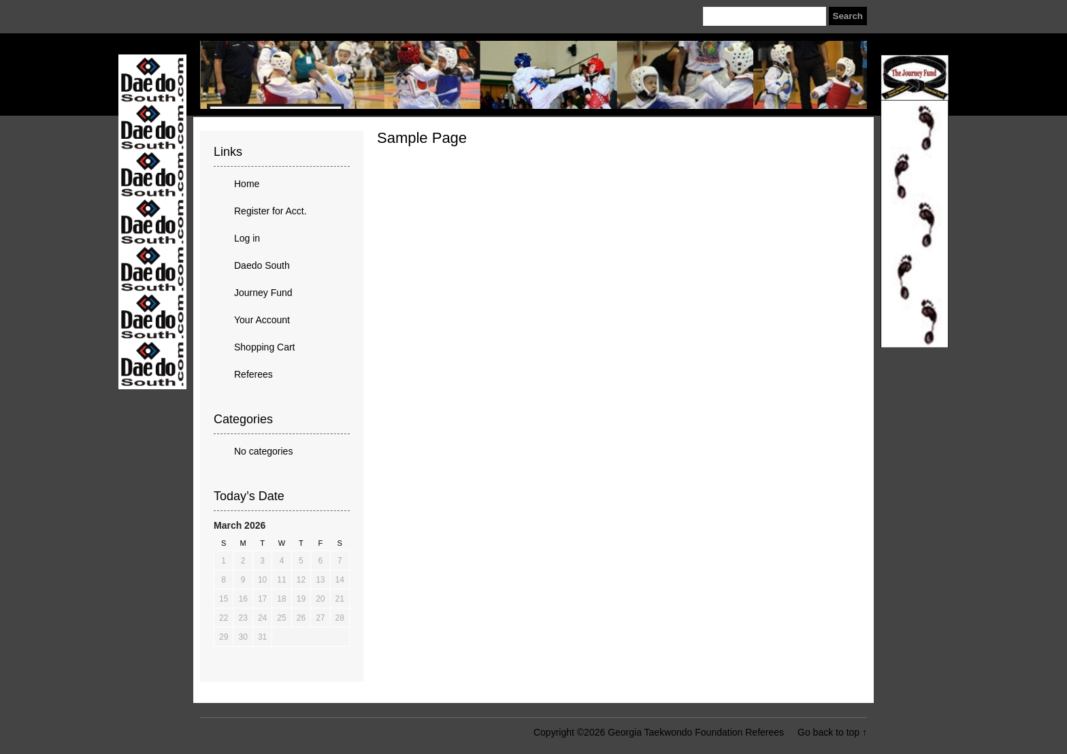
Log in (247, 238)
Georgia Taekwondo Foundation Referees (533, 75)
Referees (253, 374)
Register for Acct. (270, 211)
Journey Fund (263, 292)
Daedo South (262, 265)
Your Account (262, 319)
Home (246, 183)
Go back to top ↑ (832, 732)
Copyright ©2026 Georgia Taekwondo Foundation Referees (659, 732)
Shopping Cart (264, 347)
